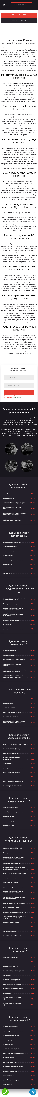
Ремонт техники (19, 16)
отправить (18, 394)
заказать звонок (21, 5)
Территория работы (19, 23)
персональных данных (17, 399)
